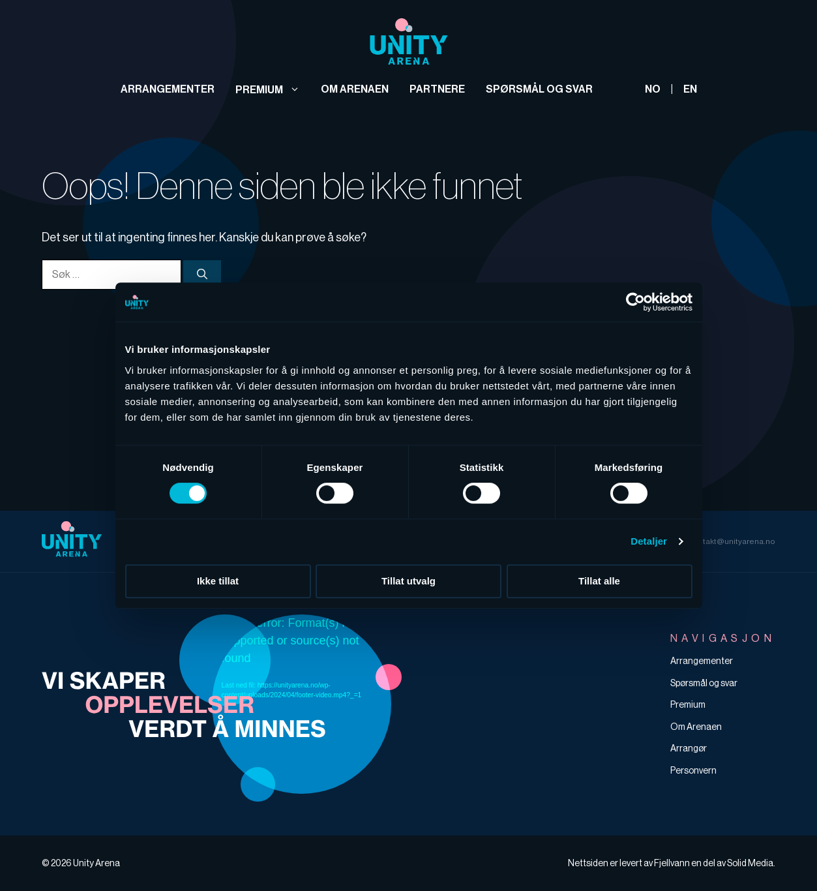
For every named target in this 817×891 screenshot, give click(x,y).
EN (690, 89)
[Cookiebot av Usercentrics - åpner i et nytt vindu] (635, 302)
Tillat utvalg (408, 580)
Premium (267, 89)
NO (653, 89)
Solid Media (750, 863)
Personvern (693, 770)
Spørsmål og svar (539, 89)
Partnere (437, 89)
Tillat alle (599, 580)
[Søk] (202, 274)
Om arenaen (355, 89)
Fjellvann (672, 863)
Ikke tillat (218, 580)
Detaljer (649, 541)
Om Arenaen (696, 726)
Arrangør (688, 748)
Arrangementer (168, 89)
